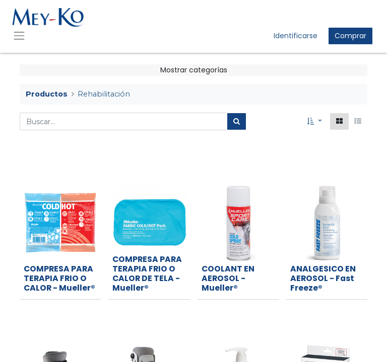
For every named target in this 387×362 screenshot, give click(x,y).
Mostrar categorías (193, 70)
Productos (47, 94)
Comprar (350, 36)
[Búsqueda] (236, 121)
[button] (314, 121)
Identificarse (295, 36)
